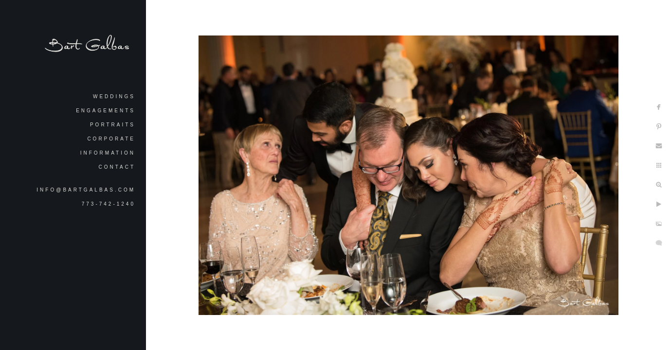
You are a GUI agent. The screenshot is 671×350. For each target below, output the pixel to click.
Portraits (112, 124)
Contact (116, 167)
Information (107, 153)
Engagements (105, 110)
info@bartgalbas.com (85, 189)
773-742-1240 (108, 204)
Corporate (111, 138)
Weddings (114, 96)
